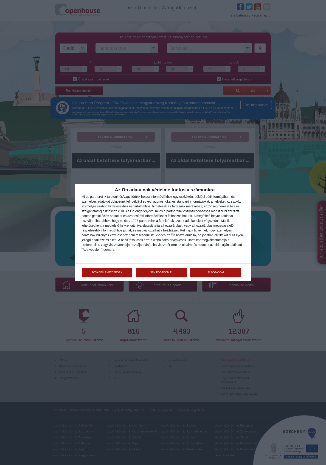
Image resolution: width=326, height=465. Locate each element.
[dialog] (163, 232)
